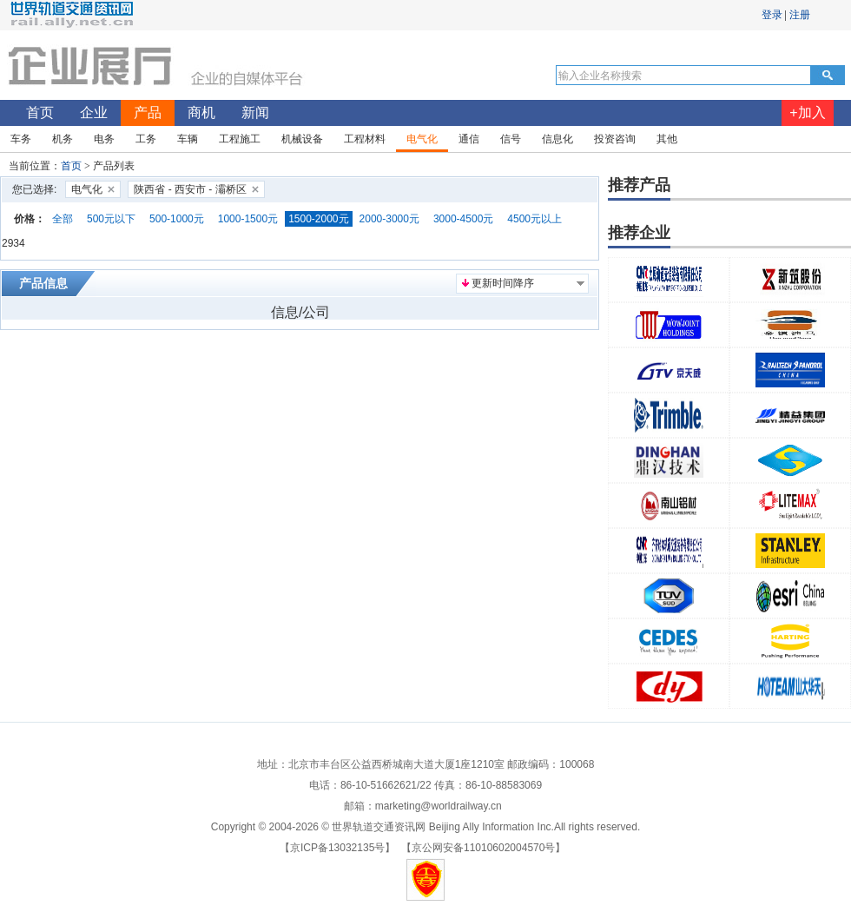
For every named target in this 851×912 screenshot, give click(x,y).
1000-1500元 (248, 219)
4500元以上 (534, 219)
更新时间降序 (503, 283)
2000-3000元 (389, 219)
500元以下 (111, 219)
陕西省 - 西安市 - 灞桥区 (190, 189)
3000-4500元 (463, 219)
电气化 (86, 189)
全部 (62, 219)
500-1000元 (176, 219)
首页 (71, 166)
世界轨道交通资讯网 (379, 827)
